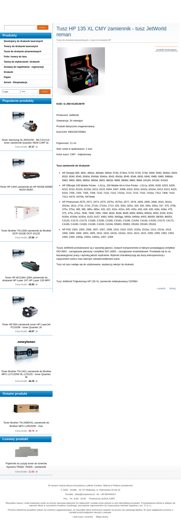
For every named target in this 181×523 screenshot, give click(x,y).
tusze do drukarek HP (101, 40)
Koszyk (159, 2)
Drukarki (8, 72)
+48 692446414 (108, 494)
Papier (7, 77)
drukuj (172, 288)
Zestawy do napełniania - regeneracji (24, 67)
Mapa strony (102, 516)
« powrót (161, 288)
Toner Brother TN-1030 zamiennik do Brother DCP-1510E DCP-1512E (26, 232)
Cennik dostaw (23, 19)
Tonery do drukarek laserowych (21, 46)
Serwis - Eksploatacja (15, 82)
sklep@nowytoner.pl (85, 494)
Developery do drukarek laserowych (23, 41)
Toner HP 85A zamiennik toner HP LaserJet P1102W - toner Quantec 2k (26, 326)
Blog (5, 19)
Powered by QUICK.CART (102, 498)
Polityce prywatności (123, 485)
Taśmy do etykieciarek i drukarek (22, 61)
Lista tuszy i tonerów (83, 516)
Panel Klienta (46, 19)
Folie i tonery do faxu (15, 56)
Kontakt (64, 19)
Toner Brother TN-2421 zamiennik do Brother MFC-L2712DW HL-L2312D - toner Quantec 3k (26, 374)
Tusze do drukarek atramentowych (22, 51)
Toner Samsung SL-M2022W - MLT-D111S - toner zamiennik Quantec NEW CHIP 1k (26, 141)
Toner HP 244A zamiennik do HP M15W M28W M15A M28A (26, 188)
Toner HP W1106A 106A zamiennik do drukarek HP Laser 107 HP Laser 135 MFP (26, 279)
